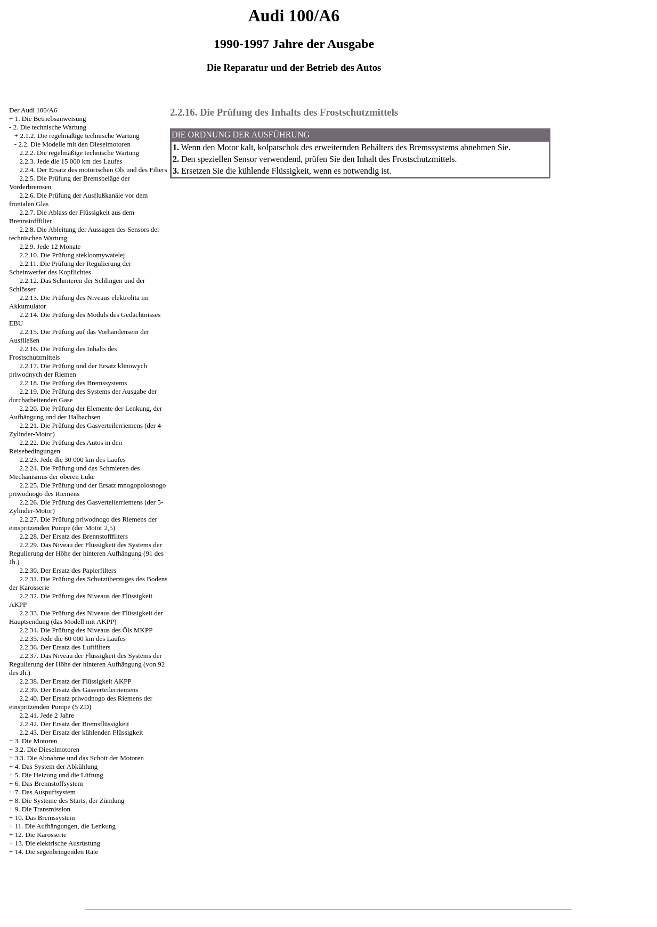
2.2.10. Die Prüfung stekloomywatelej (72, 255)
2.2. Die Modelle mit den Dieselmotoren (74, 144)
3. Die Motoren (36, 741)
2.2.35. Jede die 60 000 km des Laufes (73, 639)
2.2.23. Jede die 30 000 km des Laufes (73, 460)
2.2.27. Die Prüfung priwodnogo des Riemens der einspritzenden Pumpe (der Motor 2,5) (83, 523)
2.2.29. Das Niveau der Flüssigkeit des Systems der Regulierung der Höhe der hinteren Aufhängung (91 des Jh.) (86, 553)
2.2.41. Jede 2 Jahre (47, 715)
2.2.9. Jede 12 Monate (50, 246)
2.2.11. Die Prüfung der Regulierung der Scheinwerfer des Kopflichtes (70, 267)
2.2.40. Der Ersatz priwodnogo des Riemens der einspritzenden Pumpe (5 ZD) (80, 702)
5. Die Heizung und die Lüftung (59, 775)
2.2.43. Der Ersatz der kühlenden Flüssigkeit (81, 732)
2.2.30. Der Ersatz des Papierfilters (68, 570)
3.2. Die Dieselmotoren (47, 749)
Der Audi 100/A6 (33, 110)
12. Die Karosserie (41, 835)
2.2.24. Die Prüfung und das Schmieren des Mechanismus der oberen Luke (74, 472)
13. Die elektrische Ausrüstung (57, 843)
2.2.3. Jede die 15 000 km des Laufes (71, 161)
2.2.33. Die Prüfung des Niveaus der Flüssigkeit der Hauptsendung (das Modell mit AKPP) (86, 617)
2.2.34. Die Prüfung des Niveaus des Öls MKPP (86, 630)
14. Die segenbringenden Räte (57, 852)
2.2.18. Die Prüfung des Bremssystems (73, 383)
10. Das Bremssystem (45, 818)
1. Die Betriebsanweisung (50, 119)
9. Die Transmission (42, 809)
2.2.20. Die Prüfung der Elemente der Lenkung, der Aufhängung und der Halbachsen (85, 412)
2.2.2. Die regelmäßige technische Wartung (79, 153)
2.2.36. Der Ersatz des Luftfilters (65, 647)
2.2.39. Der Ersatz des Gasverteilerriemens (79, 690)
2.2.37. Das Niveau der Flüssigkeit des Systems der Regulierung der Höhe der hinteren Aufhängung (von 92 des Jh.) (87, 664)
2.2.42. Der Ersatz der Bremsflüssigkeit (74, 724)
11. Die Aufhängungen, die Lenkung (65, 826)
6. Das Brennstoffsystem (49, 783)
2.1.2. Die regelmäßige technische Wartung (79, 136)
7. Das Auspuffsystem (45, 792)
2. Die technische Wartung (49, 127)
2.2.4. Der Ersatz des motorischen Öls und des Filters (93, 170)
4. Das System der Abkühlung (56, 766)
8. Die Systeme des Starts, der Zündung (70, 800)
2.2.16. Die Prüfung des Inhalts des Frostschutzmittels (284, 112)
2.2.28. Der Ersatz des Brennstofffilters (74, 536)
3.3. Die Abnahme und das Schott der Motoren (79, 758)
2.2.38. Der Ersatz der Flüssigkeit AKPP (76, 681)
